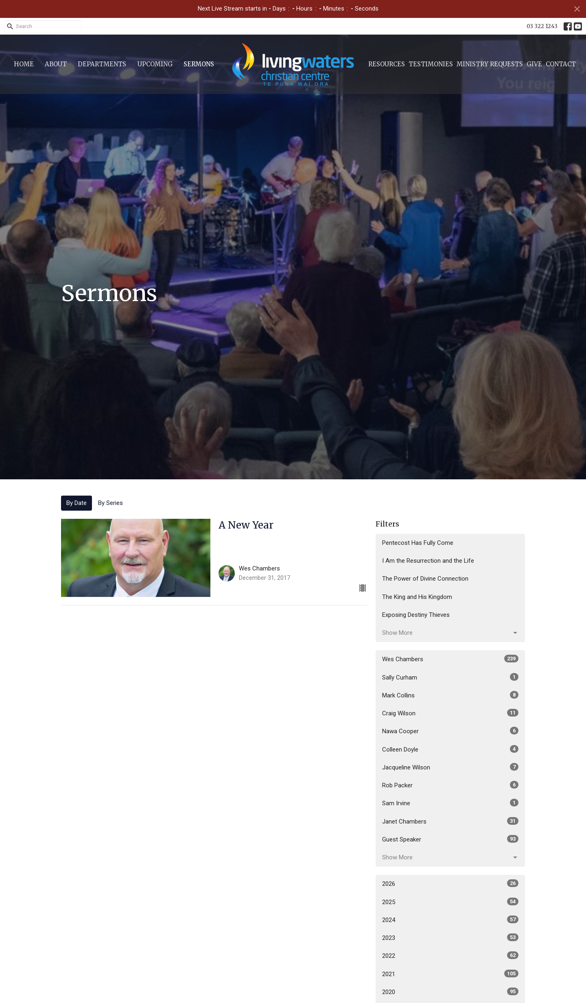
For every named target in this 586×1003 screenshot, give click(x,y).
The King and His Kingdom (417, 597)
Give (534, 64)
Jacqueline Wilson (450, 767)
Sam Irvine (450, 803)
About (56, 64)
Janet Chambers (450, 821)
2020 (450, 992)
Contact (561, 64)
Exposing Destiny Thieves (416, 614)
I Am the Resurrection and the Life (428, 560)
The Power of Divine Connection (425, 578)
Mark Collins (450, 695)
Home (24, 64)
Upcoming (155, 64)
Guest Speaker (450, 839)
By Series (110, 503)
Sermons (199, 64)
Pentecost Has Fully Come (417, 542)
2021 (450, 974)
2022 (450, 955)
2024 (450, 920)
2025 (450, 902)
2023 (450, 937)
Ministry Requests (490, 64)
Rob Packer (450, 785)
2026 (450, 883)
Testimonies (431, 64)
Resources (386, 64)
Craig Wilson (450, 713)
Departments (102, 64)
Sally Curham (450, 677)
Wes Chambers (450, 659)
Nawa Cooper (450, 731)
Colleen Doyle (450, 749)
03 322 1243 (542, 26)
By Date (76, 503)
